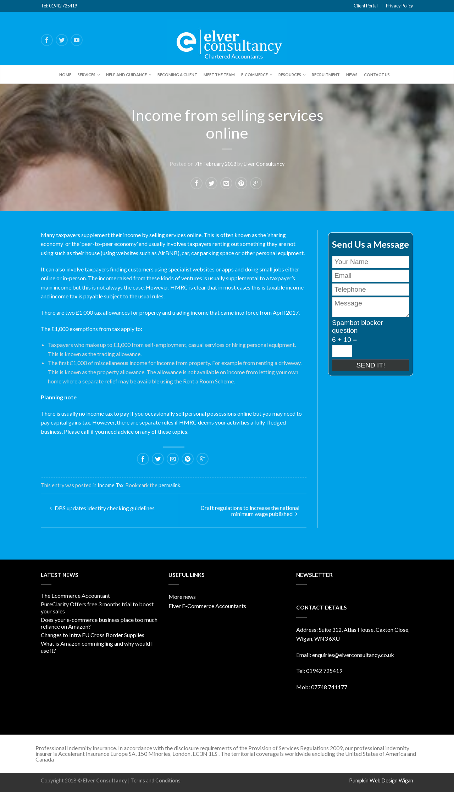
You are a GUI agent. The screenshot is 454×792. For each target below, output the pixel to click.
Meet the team (219, 74)
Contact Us (377, 74)
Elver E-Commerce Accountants (207, 605)
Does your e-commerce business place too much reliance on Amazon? (99, 623)
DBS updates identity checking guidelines (102, 508)
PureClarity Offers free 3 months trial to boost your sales (97, 607)
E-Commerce (254, 74)
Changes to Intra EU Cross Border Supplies (92, 634)
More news (182, 596)
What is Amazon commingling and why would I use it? (97, 646)
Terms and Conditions (156, 780)
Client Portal (366, 6)
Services (86, 74)
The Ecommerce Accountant (75, 595)
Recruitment (326, 74)
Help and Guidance (126, 74)
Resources (289, 74)
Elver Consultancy (264, 164)
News (352, 74)
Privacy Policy (399, 6)
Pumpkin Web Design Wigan (381, 780)
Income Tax (110, 485)
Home (65, 74)
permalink (169, 485)
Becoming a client (177, 74)
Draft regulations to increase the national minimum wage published (249, 510)
